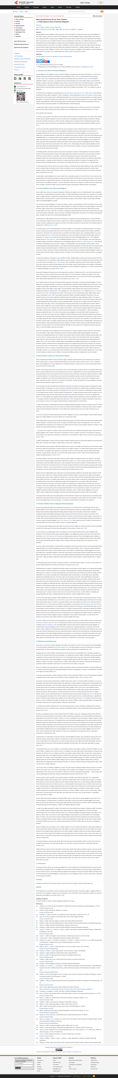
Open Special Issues (20, 41)
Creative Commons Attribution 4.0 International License (70, 1051)
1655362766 (19, 90)
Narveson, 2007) (68, 520)
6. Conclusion (41, 863)
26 (37, 1002)
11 (37, 938)
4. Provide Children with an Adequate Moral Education (54, 503)
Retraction (93, 1066)
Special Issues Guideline (21, 47)
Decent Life (49, 56)
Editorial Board (19, 25)
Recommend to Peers (19, 64)
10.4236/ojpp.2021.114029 (45, 29)
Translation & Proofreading (75, 1064)
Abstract (38, 32)
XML (60, 29)
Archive (17, 23)
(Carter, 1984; (57, 599)
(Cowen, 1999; (56, 262)
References (39, 903)
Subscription (72, 1062)
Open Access (94, 1060)
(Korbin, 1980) (96, 274)
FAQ (70, 1066)
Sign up (52, 1076)
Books (44, 7)
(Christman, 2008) (88, 361)
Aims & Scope (19, 19)
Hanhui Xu (38, 25)
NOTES (38, 887)
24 (37, 993)
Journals (35, 7)
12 (37, 940)
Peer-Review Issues (58, 1066)
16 (37, 955)
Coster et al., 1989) (54, 239)
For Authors (18, 27)
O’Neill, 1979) (88, 93)
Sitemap (39, 1066)
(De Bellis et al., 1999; (80, 241)
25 (37, 997)
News (52, 7)
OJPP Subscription (18, 56)
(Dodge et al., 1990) (76, 239)
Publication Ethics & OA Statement (22, 58)
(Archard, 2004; (84, 95)
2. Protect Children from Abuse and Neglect (51, 188)
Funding (39, 879)
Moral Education (68, 56)
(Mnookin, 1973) (81, 698)
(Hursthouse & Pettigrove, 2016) (48, 624)
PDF (53, 29)
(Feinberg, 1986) (70, 390)
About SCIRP (57, 1058)
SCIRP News (76, 1076)
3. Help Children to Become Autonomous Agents (53, 356)
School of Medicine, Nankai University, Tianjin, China (48, 27)
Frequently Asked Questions (20, 61)
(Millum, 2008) (75, 76)
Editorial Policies (20, 30)
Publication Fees (20, 32)
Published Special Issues (21, 44)
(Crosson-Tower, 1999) (46, 293)
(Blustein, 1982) (40, 437)
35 (37, 1034)
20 (37, 974)
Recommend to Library (19, 67)
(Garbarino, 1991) (75, 278)
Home (18, 7)
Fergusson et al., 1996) (91, 241)
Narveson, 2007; (81, 93)
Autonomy (61, 56)
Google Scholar (43, 908)
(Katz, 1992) (69, 290)
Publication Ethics (95, 1062)
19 (37, 965)
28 (37, 1006)
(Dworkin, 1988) (69, 398)
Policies (93, 1058)
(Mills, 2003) (89, 649)
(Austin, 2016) (83, 528)
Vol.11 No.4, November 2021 (57, 16)
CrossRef (50, 908)
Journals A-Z (40, 1060)
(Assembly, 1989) (88, 677)
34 (37, 1029)
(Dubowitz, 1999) (50, 235)
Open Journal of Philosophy (42, 16)
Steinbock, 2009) (92, 95)
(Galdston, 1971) (80, 290)
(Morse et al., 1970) (94, 290)
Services (68, 7)
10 (37, 935)
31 (37, 1019)
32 (37, 1025)
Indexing (18, 36)
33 (37, 1027)
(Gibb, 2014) (89, 693)
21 (37, 980)
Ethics (17, 34)
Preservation (94, 1064)
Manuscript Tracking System (75, 1060)
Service (71, 1058)
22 (37, 987)
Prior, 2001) (54, 622)
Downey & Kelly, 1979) (66, 599)
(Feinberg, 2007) (56, 455)
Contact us (16, 69)
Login (100, 2)
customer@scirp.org (21, 86)
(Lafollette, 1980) (40, 78)
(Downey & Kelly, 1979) (90, 604)
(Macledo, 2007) (49, 172)
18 (37, 963)
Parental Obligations (41, 56)
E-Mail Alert (17, 53)
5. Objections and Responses (46, 641)
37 (37, 1042)
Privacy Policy (94, 1068)
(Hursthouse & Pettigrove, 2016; (43, 622)
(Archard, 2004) (87, 78)
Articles (27, 7)
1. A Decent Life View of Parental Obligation (51, 70)
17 (37, 959)
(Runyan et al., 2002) (52, 225)
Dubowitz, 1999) (64, 262)
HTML (57, 29)
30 (37, 1014)
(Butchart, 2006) (59, 268)
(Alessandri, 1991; (45, 239)
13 (37, 946)
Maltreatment (55, 56)
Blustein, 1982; (73, 93)
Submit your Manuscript (64, 1076)
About (60, 7)
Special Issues (56, 1071)
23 (37, 991)
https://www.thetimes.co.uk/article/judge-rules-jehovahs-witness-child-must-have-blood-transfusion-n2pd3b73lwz (66, 989)
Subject (39, 1062)
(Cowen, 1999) (51, 295)
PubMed (55, 948)
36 (37, 1038)
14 (37, 950)
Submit (77, 7)
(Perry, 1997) (90, 237)
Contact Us (40, 1068)
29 (37, 1010)
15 (37, 953)
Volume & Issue (72, 1068)
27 (37, 1004)
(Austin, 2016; (66, 93)
